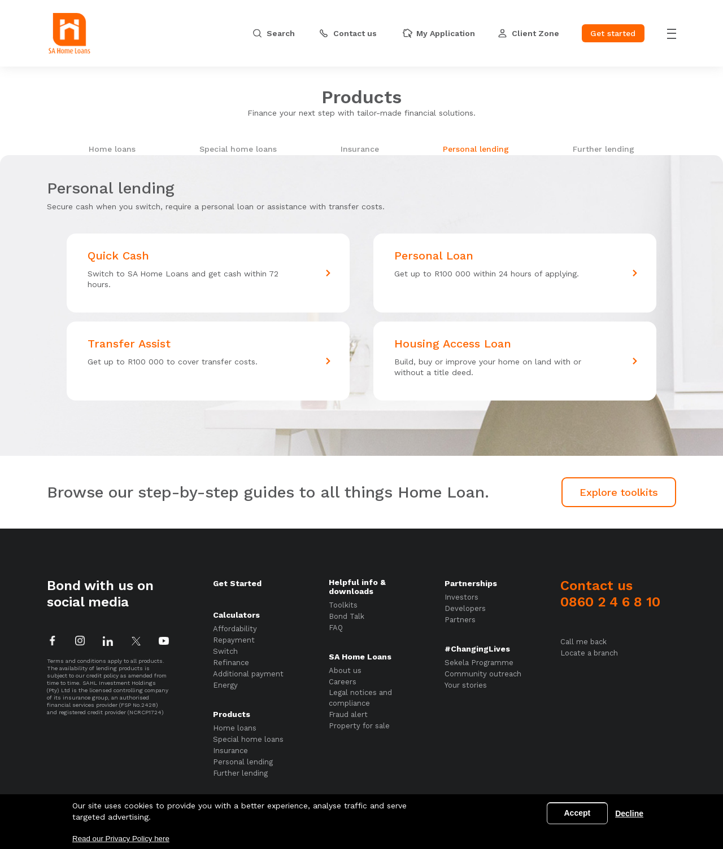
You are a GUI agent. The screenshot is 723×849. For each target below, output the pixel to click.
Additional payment (248, 674)
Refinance (231, 662)
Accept (577, 812)
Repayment (234, 640)
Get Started (237, 583)
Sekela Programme (479, 662)
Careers (342, 682)
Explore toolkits (619, 492)
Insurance (360, 148)
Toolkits (343, 605)
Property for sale (359, 726)
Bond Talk (346, 616)
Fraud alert (348, 714)
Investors (461, 597)
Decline (629, 813)
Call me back (583, 641)
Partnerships (471, 583)
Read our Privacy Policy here (120, 838)
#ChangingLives (477, 648)
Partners (460, 619)
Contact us (610, 594)
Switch (225, 651)
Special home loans (238, 148)
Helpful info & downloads (357, 587)
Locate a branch (589, 653)
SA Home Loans (360, 656)
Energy (225, 685)
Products (231, 714)
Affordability (235, 628)
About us (345, 670)
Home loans (112, 148)
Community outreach (483, 674)
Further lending (603, 148)
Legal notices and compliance (360, 697)
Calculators (236, 614)
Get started (612, 33)
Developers (465, 608)
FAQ (336, 627)
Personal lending (476, 148)
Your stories (466, 685)
